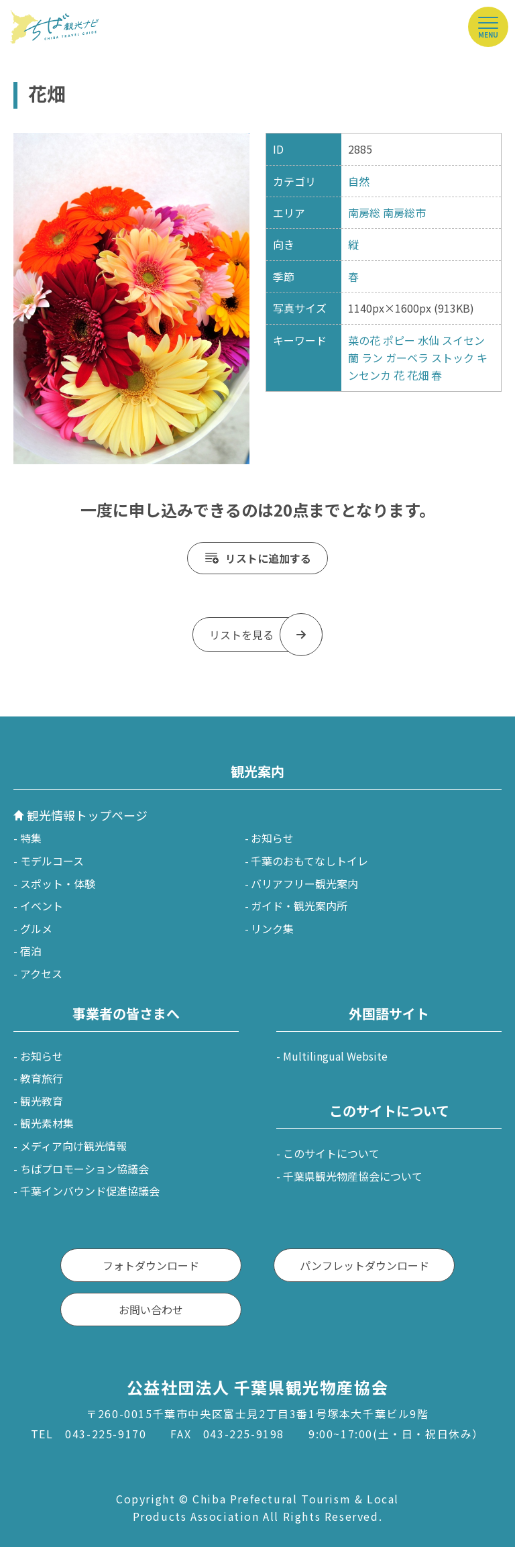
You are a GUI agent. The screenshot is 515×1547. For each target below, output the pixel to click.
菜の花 (364, 340)
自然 (358, 181)
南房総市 (404, 213)
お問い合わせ (151, 1309)
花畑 (417, 375)
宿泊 (31, 951)
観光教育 (41, 1101)
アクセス (41, 973)
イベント (41, 906)
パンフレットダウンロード (364, 1265)
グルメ (36, 928)
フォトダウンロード (151, 1265)
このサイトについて (331, 1153)
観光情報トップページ (87, 815)
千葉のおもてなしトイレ (309, 861)
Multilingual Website (335, 1056)
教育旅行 (41, 1078)
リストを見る (241, 635)
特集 (31, 838)
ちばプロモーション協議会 (84, 1169)
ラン (372, 358)
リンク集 (272, 928)
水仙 (428, 340)
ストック (452, 358)
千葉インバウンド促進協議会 (90, 1191)
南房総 (364, 213)
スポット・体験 (57, 883)
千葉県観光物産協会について (352, 1176)
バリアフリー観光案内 (304, 883)
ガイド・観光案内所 (299, 906)
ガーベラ (407, 358)
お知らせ (272, 838)
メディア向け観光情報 (73, 1146)
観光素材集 (47, 1123)
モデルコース (52, 861)
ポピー (399, 340)
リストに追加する (268, 558)
